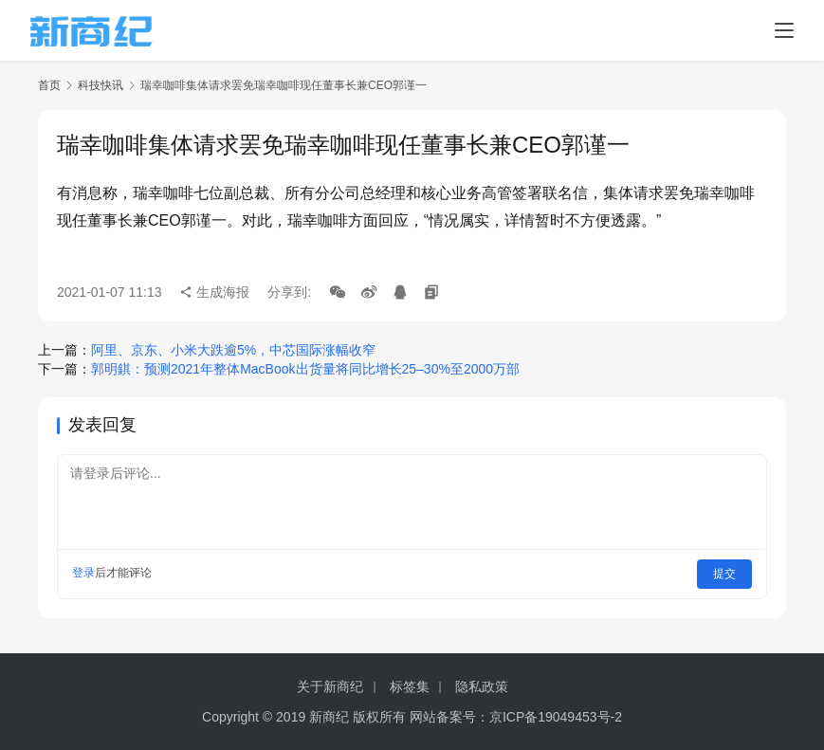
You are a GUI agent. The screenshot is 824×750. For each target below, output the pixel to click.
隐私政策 (481, 686)
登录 (83, 572)
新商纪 (329, 716)
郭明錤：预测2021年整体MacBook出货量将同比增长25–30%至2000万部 (305, 368)
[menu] (784, 30)
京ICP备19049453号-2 (555, 716)
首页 (49, 85)
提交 (725, 572)
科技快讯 (100, 85)
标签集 (410, 686)
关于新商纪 (330, 686)
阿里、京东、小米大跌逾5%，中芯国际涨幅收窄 (233, 349)
